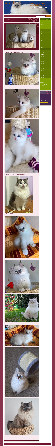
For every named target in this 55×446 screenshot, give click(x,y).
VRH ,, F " (42, 38)
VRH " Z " (42, 77)
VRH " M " (42, 54)
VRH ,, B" (42, 31)
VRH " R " (42, 63)
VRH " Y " (42, 75)
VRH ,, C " (42, 33)
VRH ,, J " (42, 47)
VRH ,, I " (42, 45)
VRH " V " (42, 70)
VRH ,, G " (43, 40)
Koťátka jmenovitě (45, 49)
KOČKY (41, 26)
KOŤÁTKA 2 (42, 79)
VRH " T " (42, 66)
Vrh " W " (42, 72)
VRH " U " (42, 68)
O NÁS (41, 22)
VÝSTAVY (42, 82)
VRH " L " (42, 52)
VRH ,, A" (42, 29)
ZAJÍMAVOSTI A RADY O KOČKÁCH (44, 85)
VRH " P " (42, 59)
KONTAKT (42, 88)
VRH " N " (42, 56)
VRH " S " (42, 65)
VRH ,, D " (42, 35)
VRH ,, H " (42, 42)
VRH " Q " (42, 61)
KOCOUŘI (42, 24)
